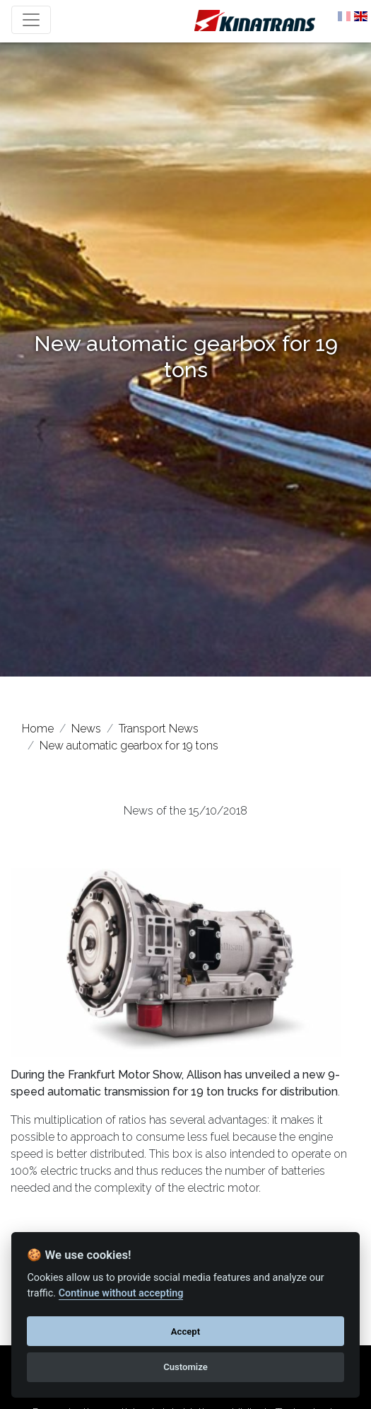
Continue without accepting (121, 1293)
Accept (185, 1331)
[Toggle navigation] (31, 20)
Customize (185, 1367)
